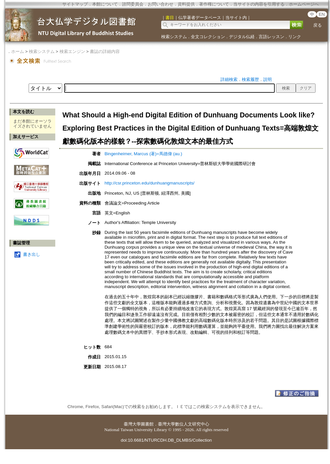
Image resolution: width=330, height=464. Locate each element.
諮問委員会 (132, 4)
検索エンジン (72, 51)
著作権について (214, 4)
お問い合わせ (160, 4)
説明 (267, 79)
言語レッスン (271, 36)
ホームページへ (304, 4)
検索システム (174, 36)
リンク (294, 36)
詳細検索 (229, 79)
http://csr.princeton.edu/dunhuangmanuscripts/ (149, 183)
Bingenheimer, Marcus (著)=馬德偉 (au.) (143, 153)
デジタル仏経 (242, 36)
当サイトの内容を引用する (259, 4)
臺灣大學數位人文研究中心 (183, 424)
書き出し (31, 254)
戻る (317, 25)
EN (322, 14)
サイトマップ (75, 4)
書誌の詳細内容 (105, 51)
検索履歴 (250, 79)
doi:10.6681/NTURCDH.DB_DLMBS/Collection (166, 440)
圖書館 (147, 424)
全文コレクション (208, 36)
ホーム (17, 51)
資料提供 (186, 4)
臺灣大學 (132, 424)
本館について (105, 4)
